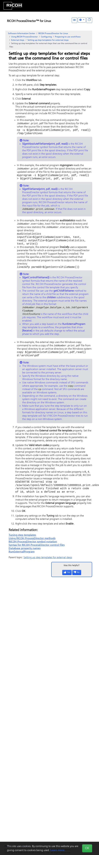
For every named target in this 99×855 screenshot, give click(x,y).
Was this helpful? (72, 572)
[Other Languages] (82, 20)
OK (87, 848)
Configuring (46, 37)
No (77, 579)
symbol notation (33, 548)
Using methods (32, 545)
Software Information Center (21, 34)
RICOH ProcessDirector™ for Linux (29, 21)
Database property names (25, 555)
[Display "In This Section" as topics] (89, 20)
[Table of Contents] (74, 20)
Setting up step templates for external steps (48, 40)
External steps (17, 40)
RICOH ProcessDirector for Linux (53, 34)
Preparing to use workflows (68, 37)
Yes (67, 579)
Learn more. (57, 850)
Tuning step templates (22, 542)
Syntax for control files (37, 552)
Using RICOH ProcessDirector (24, 37)
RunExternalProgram (22, 558)
